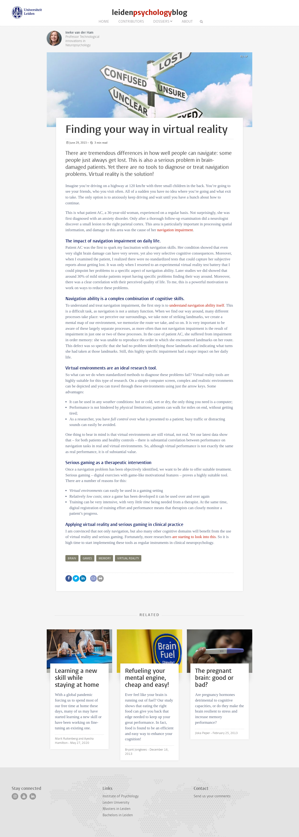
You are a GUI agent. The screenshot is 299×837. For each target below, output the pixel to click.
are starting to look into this (194, 537)
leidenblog (149, 12)
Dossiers (161, 21)
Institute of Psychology (121, 796)
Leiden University (116, 802)
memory (105, 558)
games (87, 558)
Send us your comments (212, 796)
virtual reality (128, 558)
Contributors (131, 21)
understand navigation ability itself (196, 305)
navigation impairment (175, 230)
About (187, 21)
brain (72, 558)
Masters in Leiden (116, 808)
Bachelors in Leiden (118, 815)
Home (104, 21)
